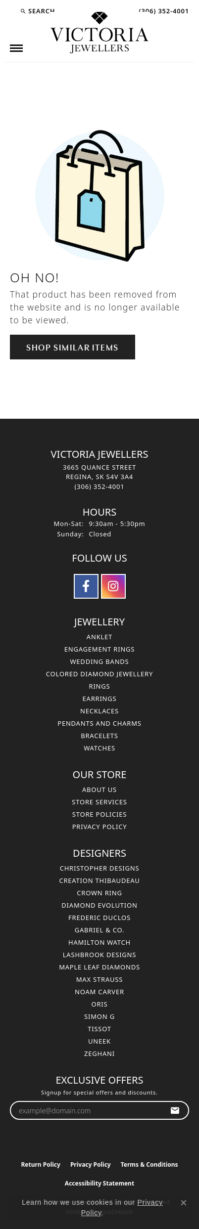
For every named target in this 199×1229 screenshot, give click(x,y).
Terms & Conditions (149, 1164)
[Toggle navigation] (16, 48)
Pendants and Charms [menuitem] (99, 723)
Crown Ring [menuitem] (99, 892)
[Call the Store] (100, 486)
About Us (99, 789)
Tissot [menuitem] (99, 1028)
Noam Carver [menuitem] (99, 991)
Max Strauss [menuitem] (99, 979)
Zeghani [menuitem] (99, 1053)
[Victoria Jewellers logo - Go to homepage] (99, 33)
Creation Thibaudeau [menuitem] (99, 880)
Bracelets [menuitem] (99, 735)
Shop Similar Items (72, 346)
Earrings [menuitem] (100, 698)
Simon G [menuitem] (99, 1016)
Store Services (99, 801)
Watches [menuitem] (99, 748)
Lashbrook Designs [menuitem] (100, 954)
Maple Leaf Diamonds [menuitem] (99, 967)
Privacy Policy (99, 826)
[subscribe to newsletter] (175, 1110)
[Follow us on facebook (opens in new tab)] (86, 586)
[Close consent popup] (184, 1203)
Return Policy (40, 1164)
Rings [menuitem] (99, 686)
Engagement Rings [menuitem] (99, 649)
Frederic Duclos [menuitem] (99, 917)
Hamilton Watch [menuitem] (99, 942)
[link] (163, 10)
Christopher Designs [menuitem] (100, 868)
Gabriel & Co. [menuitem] (100, 929)
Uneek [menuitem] (99, 1041)
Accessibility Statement (99, 1183)
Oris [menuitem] (100, 1004)
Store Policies (99, 814)
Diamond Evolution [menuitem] (99, 905)
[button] (37, 10)
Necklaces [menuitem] (99, 710)
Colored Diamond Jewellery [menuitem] (99, 673)
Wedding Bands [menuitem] (99, 661)
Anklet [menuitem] (99, 636)
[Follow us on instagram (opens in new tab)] (113, 586)
